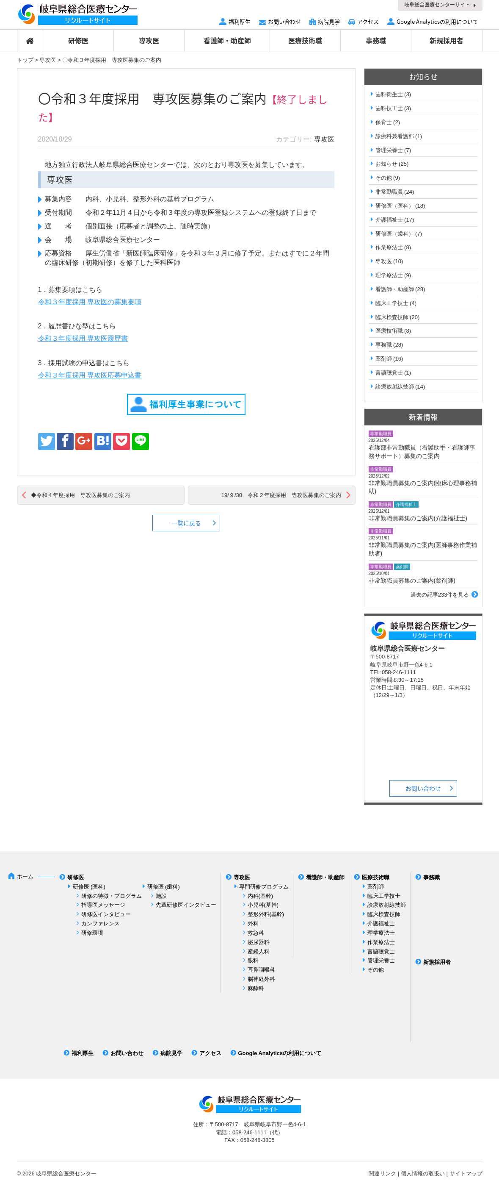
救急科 (256, 933)
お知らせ (386, 164)
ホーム (25, 876)
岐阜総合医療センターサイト (437, 4)
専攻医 (149, 40)
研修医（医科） (394, 206)
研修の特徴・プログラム (111, 896)
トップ (25, 60)
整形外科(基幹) (266, 914)
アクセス (368, 21)
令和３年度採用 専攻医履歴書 (83, 338)
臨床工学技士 (391, 303)
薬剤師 (383, 359)
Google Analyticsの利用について (437, 21)
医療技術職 (305, 40)
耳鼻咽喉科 (261, 970)
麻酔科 (256, 988)
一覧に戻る (186, 523)
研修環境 (92, 933)
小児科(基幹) (263, 905)
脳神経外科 (261, 979)
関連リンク (382, 1173)
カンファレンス (100, 923)
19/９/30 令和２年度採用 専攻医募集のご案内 (281, 495)
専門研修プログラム (264, 886)
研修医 (78, 40)
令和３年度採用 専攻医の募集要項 (89, 302)
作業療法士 (389, 247)
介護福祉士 (389, 220)
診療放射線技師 (394, 386)
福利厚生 (240, 21)
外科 (253, 923)
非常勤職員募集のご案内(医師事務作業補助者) (423, 549)
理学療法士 (389, 275)
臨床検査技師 (391, 317)
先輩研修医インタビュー (186, 905)
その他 (383, 178)
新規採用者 (446, 40)
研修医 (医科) (89, 886)
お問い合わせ (284, 21)
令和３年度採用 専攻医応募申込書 (89, 375)
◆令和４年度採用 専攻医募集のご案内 (80, 495)
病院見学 (329, 21)
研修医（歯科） (394, 234)
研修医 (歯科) (163, 886)
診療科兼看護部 (394, 136)
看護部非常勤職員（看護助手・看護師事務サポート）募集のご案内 (422, 451)
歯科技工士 (389, 108)
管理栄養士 (389, 150)
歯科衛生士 (389, 94)
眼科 (253, 960)
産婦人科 (259, 951)
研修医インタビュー (106, 914)
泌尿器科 (259, 942)
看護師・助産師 (227, 40)
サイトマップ (465, 1173)
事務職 (376, 40)
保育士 (383, 122)
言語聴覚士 (389, 372)
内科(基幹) (260, 896)
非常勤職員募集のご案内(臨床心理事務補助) (423, 487)
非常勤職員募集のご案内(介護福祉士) (418, 518)
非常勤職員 (389, 192)
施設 (161, 896)
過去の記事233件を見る (440, 595)
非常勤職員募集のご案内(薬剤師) (412, 580)
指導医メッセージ (103, 905)
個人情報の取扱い (423, 1173)
